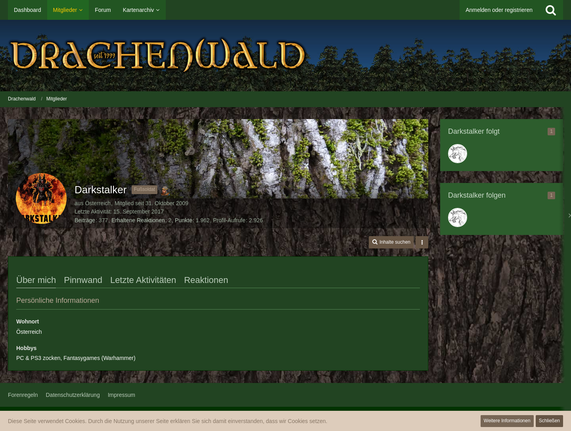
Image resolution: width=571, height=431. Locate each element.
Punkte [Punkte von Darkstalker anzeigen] (183, 220)
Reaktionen (206, 280)
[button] (391, 242)
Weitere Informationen (507, 420)
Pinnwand (83, 280)
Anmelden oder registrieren (499, 10)
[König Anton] (457, 153)
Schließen (549, 420)
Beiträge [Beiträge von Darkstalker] (85, 220)
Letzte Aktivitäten (143, 280)
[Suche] (550, 10)
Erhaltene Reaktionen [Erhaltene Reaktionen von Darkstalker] (138, 220)
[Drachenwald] (285, 55)
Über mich (36, 280)
